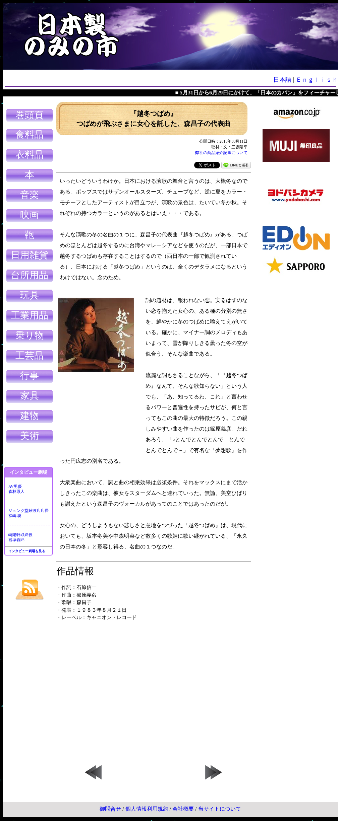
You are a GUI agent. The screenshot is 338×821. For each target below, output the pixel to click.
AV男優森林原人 (16, 489)
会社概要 (183, 809)
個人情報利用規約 (146, 809)
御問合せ (110, 809)
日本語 (282, 79)
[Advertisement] (296, 381)
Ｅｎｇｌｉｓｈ (317, 79)
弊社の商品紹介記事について (221, 152)
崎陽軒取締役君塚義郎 (20, 537)
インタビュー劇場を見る (26, 551)
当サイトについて (219, 809)
